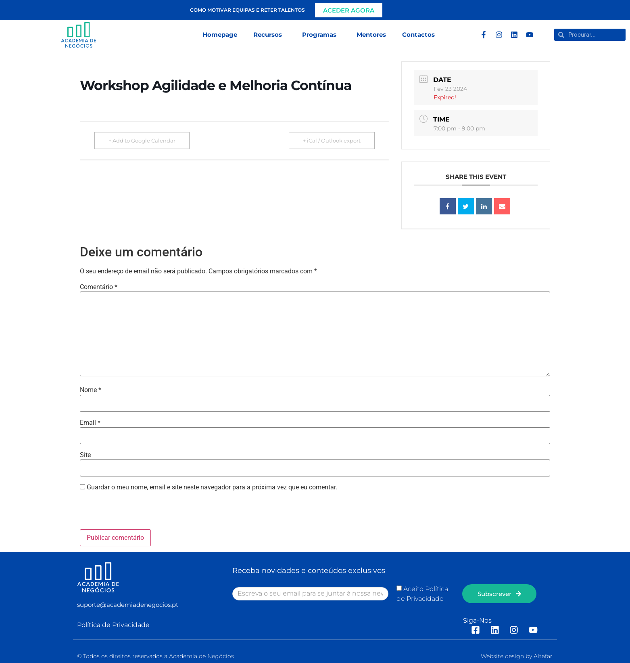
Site (85, 455)
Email (90, 423)
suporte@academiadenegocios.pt (127, 604)
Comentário (98, 287)
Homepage (219, 34)
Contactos (418, 34)
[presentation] (135, 512)
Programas (321, 35)
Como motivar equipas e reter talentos (247, 10)
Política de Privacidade (113, 625)
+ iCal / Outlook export (332, 140)
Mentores (371, 34)
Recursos (269, 35)
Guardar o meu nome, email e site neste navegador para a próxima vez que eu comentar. (212, 487)
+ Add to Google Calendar (141, 140)
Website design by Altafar (517, 656)
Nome (90, 390)
